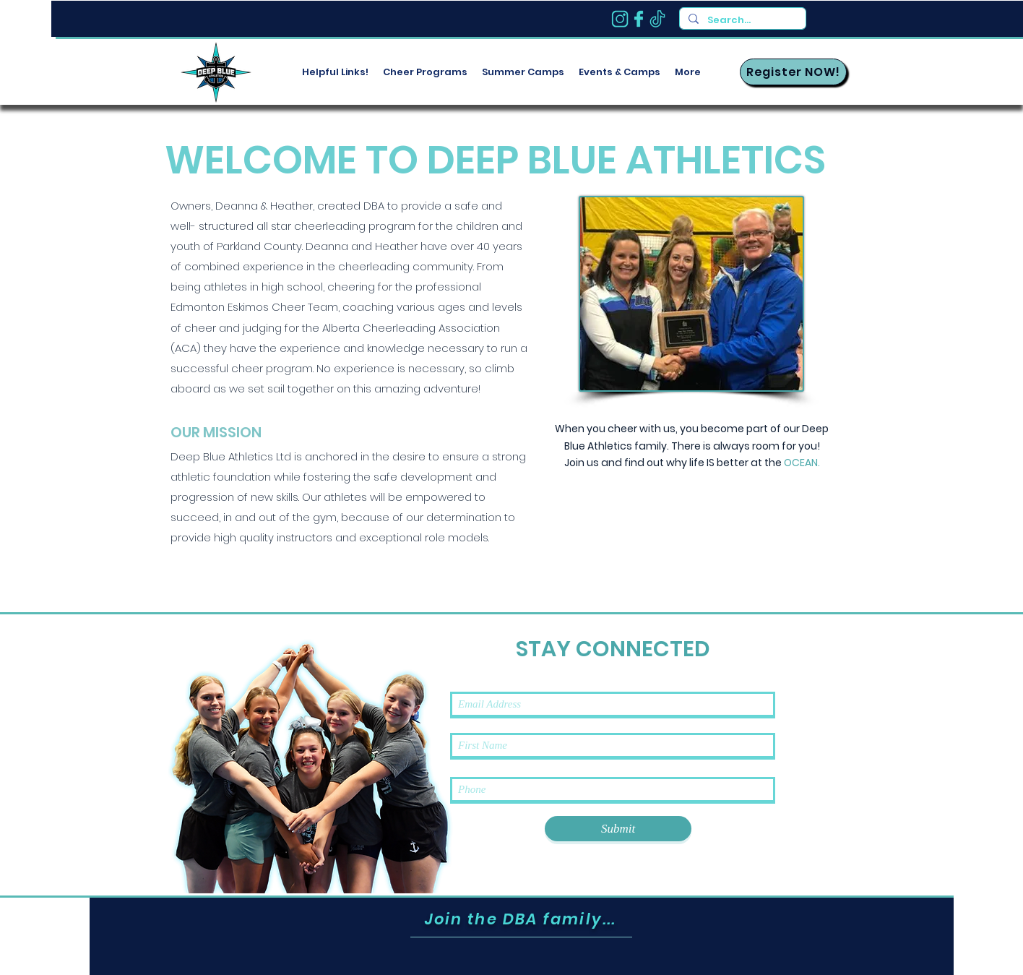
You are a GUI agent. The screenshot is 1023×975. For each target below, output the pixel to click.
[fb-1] (638, 18)
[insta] (620, 18)
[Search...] (741, 20)
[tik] (657, 18)
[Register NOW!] (793, 72)
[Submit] (618, 828)
